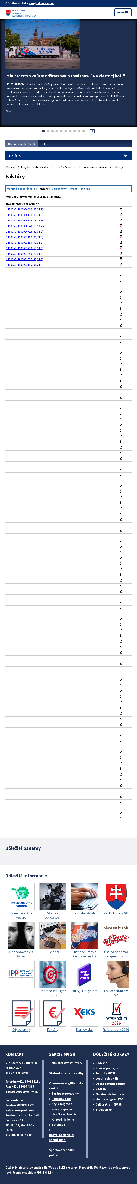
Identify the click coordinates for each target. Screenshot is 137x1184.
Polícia (45, 144)
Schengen (58, 1125)
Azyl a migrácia (62, 1104)
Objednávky (59, 188)
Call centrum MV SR (109, 1104)
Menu (123, 12)
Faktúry (118, 167)
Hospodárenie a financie (92, 167)
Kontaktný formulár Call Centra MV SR (22, 1117)
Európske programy (65, 1094)
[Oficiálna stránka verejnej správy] (43, 3)
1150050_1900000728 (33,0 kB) (24, 231)
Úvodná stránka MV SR (21, 144)
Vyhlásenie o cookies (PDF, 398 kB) (30, 1173)
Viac (8, 111)
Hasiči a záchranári (64, 1114)
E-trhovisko (104, 1110)
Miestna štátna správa (111, 1094)
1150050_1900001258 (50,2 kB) (24, 248)
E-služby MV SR (106, 1073)
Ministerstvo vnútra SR (67, 1063)
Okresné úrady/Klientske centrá (66, 1085)
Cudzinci (101, 1089)
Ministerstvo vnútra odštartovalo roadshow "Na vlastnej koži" (65, 75)
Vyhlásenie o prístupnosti (113, 1168)
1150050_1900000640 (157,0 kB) (25, 226)
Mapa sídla (86, 1168)
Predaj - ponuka (80, 188)
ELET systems (68, 1168)
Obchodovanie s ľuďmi (111, 1084)
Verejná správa (62, 1109)
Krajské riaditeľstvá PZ (35, 167)
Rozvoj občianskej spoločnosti (61, 1137)
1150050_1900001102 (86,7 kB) (24, 237)
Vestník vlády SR (107, 1078)
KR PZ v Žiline (63, 167)
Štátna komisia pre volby (66, 1073)
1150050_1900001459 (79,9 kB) (24, 253)
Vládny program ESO (109, 1099)
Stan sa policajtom (108, 1068)
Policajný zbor (61, 1099)
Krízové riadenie (63, 1119)
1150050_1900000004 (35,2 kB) (24, 209)
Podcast (101, 1063)
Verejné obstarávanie (21, 188)
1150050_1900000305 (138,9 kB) (25, 220)
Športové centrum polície (62, 1152)
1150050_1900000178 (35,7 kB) (24, 215)
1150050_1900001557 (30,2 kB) (24, 259)
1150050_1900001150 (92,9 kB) (24, 242)
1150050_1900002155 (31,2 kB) (24, 265)
